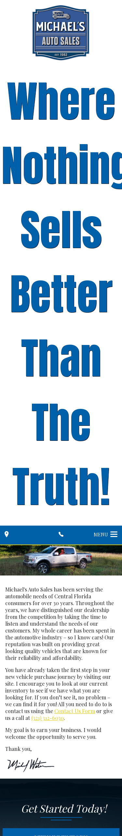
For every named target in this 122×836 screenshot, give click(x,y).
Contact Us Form (74, 711)
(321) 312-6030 (47, 717)
